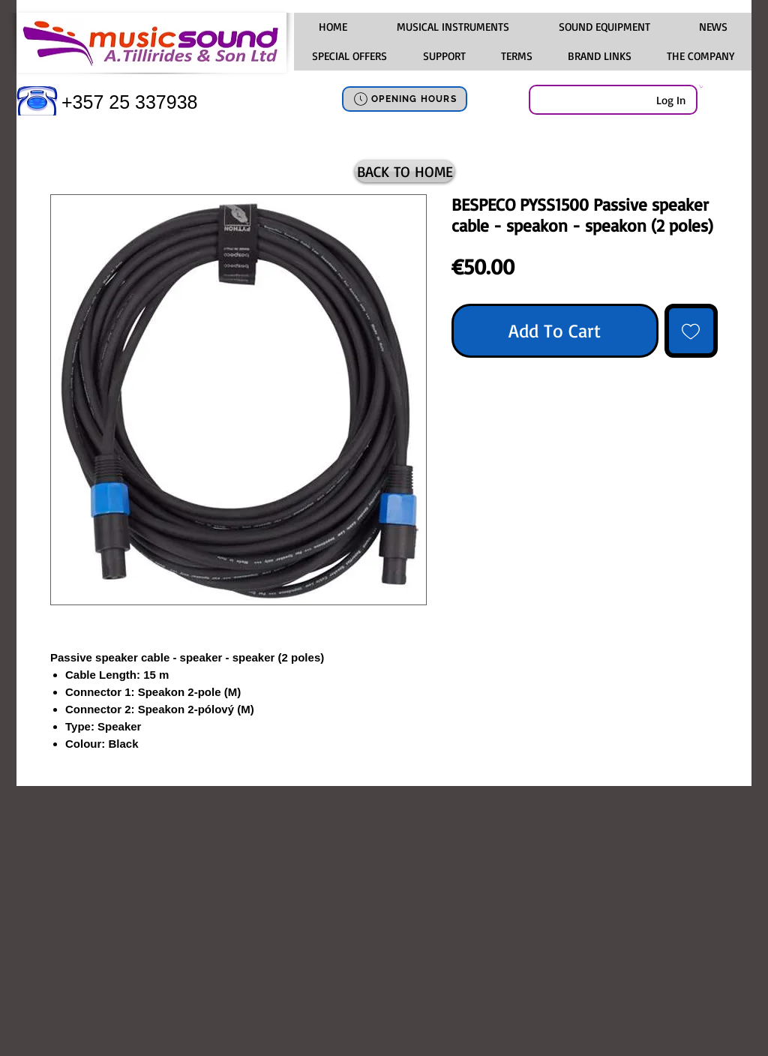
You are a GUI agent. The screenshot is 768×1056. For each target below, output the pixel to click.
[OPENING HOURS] (404, 99)
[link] (701, 86)
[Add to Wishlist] (691, 331)
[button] (452, 27)
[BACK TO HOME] (404, 171)
